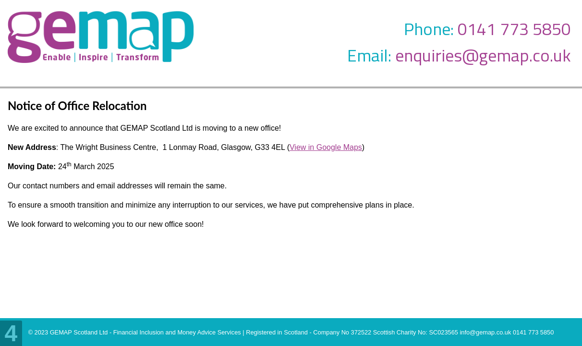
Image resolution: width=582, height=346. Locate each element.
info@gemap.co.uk (485, 332)
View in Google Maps (326, 147)
